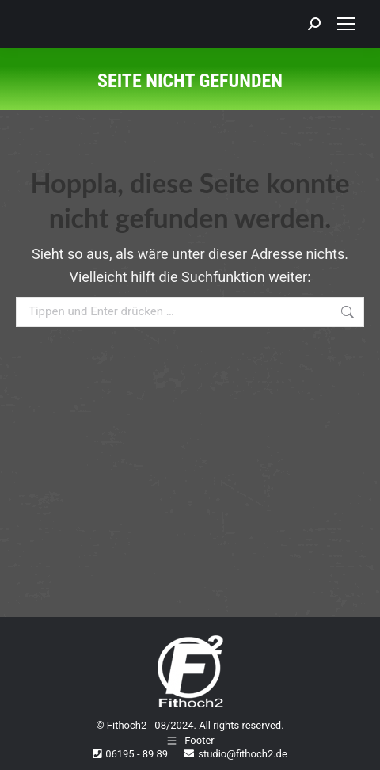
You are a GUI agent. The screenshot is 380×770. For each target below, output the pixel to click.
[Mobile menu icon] (345, 23)
